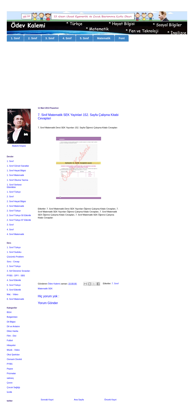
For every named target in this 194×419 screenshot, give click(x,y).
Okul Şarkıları (13, 354)
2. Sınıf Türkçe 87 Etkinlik (19, 220)
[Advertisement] (97, 75)
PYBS (9, 364)
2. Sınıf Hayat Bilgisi (16, 201)
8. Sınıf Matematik (15, 299)
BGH (9, 312)
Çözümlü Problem (15, 257)
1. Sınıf (15, 38)
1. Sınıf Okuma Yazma (17, 180)
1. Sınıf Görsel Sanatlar (18, 166)
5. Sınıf (84, 38)
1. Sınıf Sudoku (14, 252)
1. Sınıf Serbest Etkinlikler (14, 185)
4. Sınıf (67, 38)
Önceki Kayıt (110, 399)
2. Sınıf (32, 38)
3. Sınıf (49, 38)
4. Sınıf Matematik (15, 234)
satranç (10, 378)
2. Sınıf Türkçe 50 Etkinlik (19, 215)
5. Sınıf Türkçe (14, 285)
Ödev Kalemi (54, 284)
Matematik (103, 38)
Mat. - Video (12, 294)
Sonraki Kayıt (47, 399)
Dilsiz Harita (12, 331)
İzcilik (9, 392)
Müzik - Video (13, 350)
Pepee (10, 369)
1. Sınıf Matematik (15, 175)
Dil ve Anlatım (13, 326)
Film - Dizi (11, 336)
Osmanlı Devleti (14, 359)
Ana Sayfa (79, 399)
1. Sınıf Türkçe (14, 192)
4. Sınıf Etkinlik (14, 280)
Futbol (10, 340)
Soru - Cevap (13, 261)
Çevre (9, 383)
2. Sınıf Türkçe (14, 211)
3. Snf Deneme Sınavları (18, 271)
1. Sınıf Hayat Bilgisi (16, 170)
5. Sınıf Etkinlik (14, 290)
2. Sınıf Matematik (15, 206)
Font (122, 38)
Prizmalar (11, 373)
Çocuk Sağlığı (13, 387)
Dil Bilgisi (11, 322)
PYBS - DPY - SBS (16, 275)
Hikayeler (11, 345)
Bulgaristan (12, 317)
